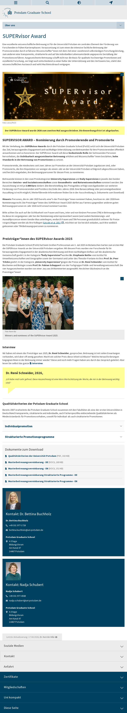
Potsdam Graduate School (32, 13)
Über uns (65, 25)
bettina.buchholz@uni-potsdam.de (26, 529)
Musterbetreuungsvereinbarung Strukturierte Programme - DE (42, 474)
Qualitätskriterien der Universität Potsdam (32, 455)
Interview (37, 363)
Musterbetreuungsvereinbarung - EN (28, 468)
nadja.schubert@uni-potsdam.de (25, 600)
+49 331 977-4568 (17, 595)
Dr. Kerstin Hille (47, 636)
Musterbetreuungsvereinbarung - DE (28, 462)
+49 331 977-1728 (17, 525)
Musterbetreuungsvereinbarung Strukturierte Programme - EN (42, 481)
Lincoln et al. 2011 (52, 222)
